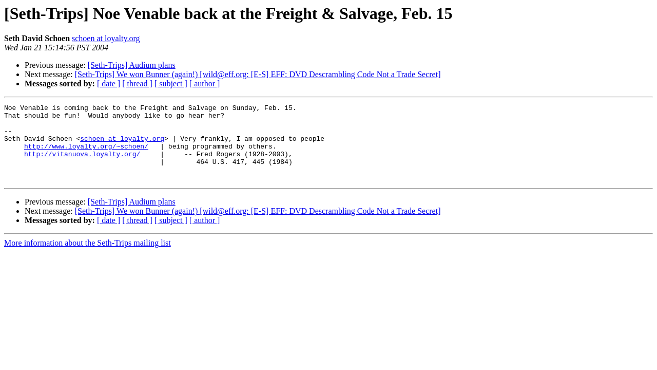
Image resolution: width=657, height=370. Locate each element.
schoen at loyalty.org (106, 38)
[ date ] (108, 83)
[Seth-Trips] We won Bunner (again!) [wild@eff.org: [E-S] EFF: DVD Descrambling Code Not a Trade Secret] (258, 74)
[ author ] (204, 83)
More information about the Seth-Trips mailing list (87, 258)
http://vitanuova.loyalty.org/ (82, 164)
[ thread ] (137, 83)
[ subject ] (170, 83)
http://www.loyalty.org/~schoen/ (86, 155)
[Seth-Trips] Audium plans (132, 65)
